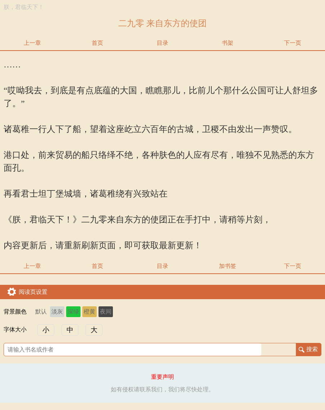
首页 (97, 43)
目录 (162, 43)
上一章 (32, 43)
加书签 (227, 266)
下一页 (292, 43)
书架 (227, 43)
